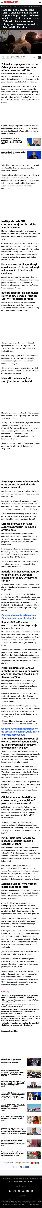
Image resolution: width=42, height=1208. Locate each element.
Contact (30, 1181)
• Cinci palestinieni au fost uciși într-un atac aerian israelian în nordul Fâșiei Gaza (18, 1006)
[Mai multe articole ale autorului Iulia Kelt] (8, 57)
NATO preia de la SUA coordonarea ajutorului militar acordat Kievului (19, 224)
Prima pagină (5, 6)
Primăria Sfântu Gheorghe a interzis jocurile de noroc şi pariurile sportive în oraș (11, 1060)
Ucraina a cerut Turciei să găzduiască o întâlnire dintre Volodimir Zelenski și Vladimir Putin (11, 141)
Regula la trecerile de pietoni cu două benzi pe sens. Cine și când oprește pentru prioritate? (12, 1153)
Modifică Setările (21, 1186)
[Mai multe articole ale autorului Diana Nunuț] (3, 57)
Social (11, 6)
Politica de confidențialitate (17, 1181)
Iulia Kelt (21, 58)
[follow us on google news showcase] (22, 1163)
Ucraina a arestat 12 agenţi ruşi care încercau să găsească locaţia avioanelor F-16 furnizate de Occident (20, 269)
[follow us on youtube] (35, 1163)
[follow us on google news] (8, 1163)
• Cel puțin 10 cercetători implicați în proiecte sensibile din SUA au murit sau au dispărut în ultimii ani (20, 1024)
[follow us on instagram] (15, 1167)
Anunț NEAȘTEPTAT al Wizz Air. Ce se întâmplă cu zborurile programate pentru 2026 (13, 1106)
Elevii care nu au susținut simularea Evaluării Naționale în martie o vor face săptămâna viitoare (12, 1073)
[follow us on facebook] (25, 1167)
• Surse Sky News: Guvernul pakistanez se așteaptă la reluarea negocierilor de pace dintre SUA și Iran (19, 996)
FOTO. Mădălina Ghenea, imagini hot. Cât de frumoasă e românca (12, 1117)
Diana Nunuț (14, 58)
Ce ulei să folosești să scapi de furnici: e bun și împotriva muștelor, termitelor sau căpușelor (13, 1141)
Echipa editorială (6, 1179)
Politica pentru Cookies (21, 1179)
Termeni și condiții (35, 1179)
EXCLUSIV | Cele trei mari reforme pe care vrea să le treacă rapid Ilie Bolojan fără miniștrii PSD (13, 1083)
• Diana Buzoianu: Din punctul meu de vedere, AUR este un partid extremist (20, 1001)
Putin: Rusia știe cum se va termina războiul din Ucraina (13, 153)
